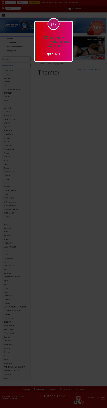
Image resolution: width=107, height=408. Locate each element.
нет (57, 53)
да (49, 53)
